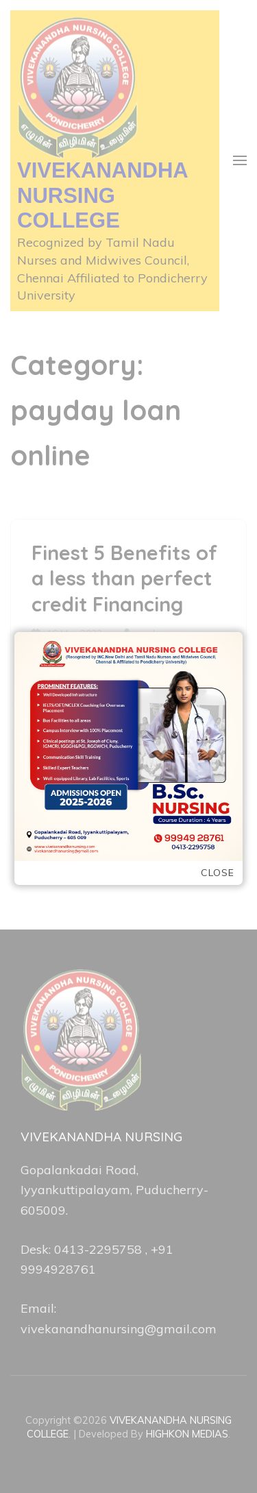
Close (217, 873)
